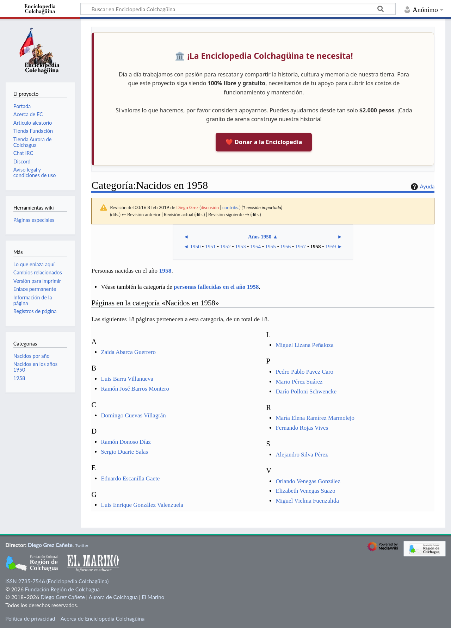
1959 (330, 246)
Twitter (81, 545)
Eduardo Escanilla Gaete (130, 478)
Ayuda (421, 186)
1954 (255, 246)
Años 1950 (259, 237)
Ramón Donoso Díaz (126, 442)
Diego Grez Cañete (50, 545)
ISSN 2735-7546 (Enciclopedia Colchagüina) (57, 581)
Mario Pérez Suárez (299, 381)
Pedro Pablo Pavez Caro (304, 371)
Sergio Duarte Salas (124, 451)
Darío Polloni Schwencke (306, 391)
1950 (195, 246)
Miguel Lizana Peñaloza (304, 345)
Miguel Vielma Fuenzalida (307, 500)
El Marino (153, 597)
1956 (285, 246)
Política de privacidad (30, 618)
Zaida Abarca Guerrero (128, 352)
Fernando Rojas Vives (302, 427)
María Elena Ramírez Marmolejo (315, 418)
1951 (210, 246)
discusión (209, 207)
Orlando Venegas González (308, 481)
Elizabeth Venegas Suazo (305, 490)
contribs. (230, 207)
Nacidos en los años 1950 (35, 367)
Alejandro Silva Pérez (302, 454)
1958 (315, 246)
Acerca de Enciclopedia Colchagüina (103, 618)
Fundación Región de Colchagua (62, 589)
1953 (240, 246)
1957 (300, 246)
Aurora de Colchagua (113, 597)
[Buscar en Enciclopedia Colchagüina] (238, 8)
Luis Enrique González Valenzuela (142, 505)
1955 (270, 246)
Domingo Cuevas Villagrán (133, 415)
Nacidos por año (31, 356)
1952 (225, 246)
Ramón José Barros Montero (135, 388)
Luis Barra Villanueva (127, 378)
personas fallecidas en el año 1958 (216, 287)
